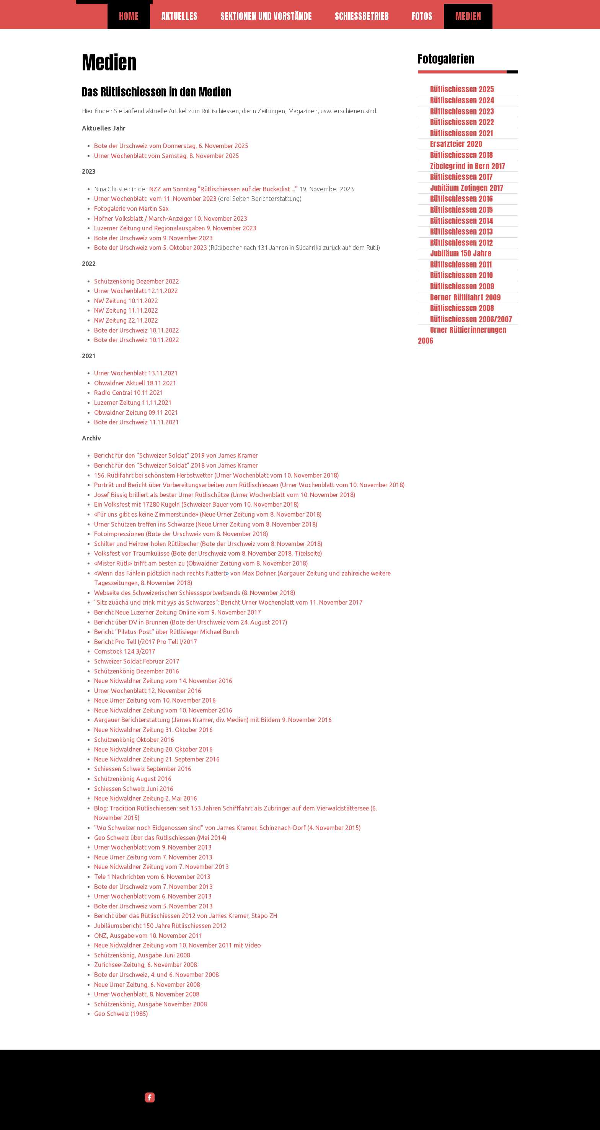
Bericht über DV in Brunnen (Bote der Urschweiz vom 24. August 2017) (190, 622)
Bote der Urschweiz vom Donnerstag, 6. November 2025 (171, 145)
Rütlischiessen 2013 (461, 231)
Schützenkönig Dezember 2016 (136, 671)
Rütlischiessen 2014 (461, 220)
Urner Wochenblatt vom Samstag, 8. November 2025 (166, 155)
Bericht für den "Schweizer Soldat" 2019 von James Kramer (176, 455)
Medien (468, 16)
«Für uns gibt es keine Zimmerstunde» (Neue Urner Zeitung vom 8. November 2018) (208, 514)
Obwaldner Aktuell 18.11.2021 (135, 383)
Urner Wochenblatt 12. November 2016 (147, 690)
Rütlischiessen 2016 (461, 198)
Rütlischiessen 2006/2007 (471, 318)
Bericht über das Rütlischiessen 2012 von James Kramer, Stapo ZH (185, 915)
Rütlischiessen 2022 (462, 121)
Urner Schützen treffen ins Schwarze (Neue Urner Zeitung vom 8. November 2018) (206, 524)
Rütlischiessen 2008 (462, 307)
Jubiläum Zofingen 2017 (467, 187)
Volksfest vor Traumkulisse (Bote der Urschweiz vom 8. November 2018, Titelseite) (208, 553)
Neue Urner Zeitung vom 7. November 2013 (153, 857)
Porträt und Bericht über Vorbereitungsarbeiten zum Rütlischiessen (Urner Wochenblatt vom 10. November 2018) (249, 484)
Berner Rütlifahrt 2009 (465, 297)
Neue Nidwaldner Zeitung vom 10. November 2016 (163, 710)
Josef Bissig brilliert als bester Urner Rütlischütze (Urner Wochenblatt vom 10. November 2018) (224, 494)
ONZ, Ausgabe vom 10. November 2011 (148, 935)
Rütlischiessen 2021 (461, 133)
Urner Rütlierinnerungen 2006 (462, 335)
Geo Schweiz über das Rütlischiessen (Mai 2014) (160, 837)
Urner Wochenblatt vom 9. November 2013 (153, 847)
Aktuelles (179, 16)
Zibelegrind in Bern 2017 (467, 165)
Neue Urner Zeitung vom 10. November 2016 (155, 700)
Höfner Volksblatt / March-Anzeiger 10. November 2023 (170, 218)
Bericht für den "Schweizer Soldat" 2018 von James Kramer (176, 465)
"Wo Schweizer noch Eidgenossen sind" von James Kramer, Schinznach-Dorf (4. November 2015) (227, 827)
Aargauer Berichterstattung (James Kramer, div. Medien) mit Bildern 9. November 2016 (213, 719)
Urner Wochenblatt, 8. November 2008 (146, 994)
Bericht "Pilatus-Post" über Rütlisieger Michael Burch (166, 631)
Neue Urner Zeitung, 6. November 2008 (147, 984)
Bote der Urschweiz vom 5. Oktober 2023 (150, 247)
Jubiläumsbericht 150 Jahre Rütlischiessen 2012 (160, 925)
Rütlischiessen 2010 (461, 274)
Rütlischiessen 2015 (461, 209)
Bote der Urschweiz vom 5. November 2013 (153, 906)
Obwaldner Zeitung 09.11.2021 (136, 412)
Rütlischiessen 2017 (461, 176)
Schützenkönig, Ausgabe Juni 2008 (142, 955)
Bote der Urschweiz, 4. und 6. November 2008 (156, 974)
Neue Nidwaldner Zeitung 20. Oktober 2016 (153, 749)
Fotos (422, 16)
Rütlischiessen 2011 (461, 264)
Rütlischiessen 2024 (462, 100)
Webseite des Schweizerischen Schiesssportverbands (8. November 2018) (194, 592)
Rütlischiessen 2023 (462, 111)
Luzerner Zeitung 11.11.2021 (133, 402)
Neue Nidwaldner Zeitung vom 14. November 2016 (163, 680)
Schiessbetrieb (362, 16)
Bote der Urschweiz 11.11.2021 (136, 422)
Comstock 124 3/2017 (124, 651)
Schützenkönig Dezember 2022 (136, 281)
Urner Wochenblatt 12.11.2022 (136, 290)
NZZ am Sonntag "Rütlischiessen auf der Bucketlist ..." (223, 189)
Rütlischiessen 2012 (461, 242)
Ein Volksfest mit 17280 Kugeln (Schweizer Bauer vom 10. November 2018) (196, 504)
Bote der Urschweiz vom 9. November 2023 (153, 238)
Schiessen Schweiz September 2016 (142, 768)
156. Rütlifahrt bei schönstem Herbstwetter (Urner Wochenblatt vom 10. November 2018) (216, 475)
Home (129, 16)
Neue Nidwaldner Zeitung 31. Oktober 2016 (153, 729)
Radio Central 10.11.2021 (128, 392)
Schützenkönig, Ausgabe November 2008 (150, 1004)
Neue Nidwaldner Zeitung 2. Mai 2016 (145, 798)
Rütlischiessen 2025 (462, 89)
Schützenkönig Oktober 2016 (134, 739)
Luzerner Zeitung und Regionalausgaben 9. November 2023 (175, 228)
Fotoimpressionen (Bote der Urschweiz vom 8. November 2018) (181, 533)
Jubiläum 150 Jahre (460, 253)
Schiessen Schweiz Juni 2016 (133, 788)
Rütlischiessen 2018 (461, 154)
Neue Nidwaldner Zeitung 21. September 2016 (157, 759)
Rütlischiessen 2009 (462, 286)
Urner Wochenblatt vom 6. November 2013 (153, 896)
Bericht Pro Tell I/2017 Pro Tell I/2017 (145, 641)
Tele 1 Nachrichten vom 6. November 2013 (152, 876)
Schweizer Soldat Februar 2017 (136, 661)
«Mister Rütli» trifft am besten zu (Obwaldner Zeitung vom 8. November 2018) (201, 563)
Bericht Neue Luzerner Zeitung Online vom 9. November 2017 (177, 612)
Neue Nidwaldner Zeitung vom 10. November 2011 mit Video (177, 945)
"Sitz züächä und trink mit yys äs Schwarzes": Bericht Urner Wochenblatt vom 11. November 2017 (228, 602)
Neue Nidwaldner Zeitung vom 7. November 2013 (161, 866)
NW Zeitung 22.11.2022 (126, 320)
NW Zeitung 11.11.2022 (126, 310)
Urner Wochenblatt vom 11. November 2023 (155, 198)
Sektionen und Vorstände (266, 16)
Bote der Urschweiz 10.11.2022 (136, 330)
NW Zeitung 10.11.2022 (126, 300)
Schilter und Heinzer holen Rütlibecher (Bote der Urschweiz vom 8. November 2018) (208, 543)
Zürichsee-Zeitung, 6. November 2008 (145, 964)
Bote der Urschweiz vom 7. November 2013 (153, 886)
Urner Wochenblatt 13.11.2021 (136, 373)
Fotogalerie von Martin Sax (131, 208)
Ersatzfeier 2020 (456, 143)
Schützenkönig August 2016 (132, 778)
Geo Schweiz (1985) (121, 1013)
